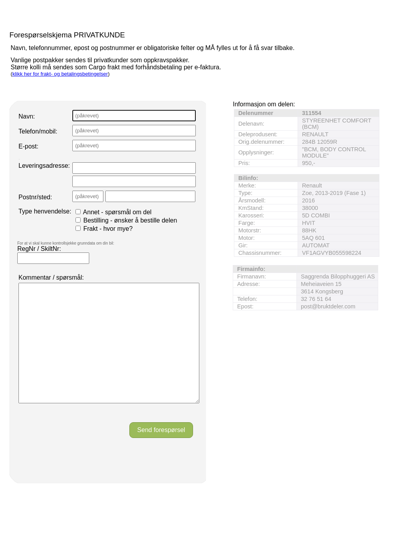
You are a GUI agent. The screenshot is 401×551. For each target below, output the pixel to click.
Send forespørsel (161, 453)
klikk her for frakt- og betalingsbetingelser (60, 74)
